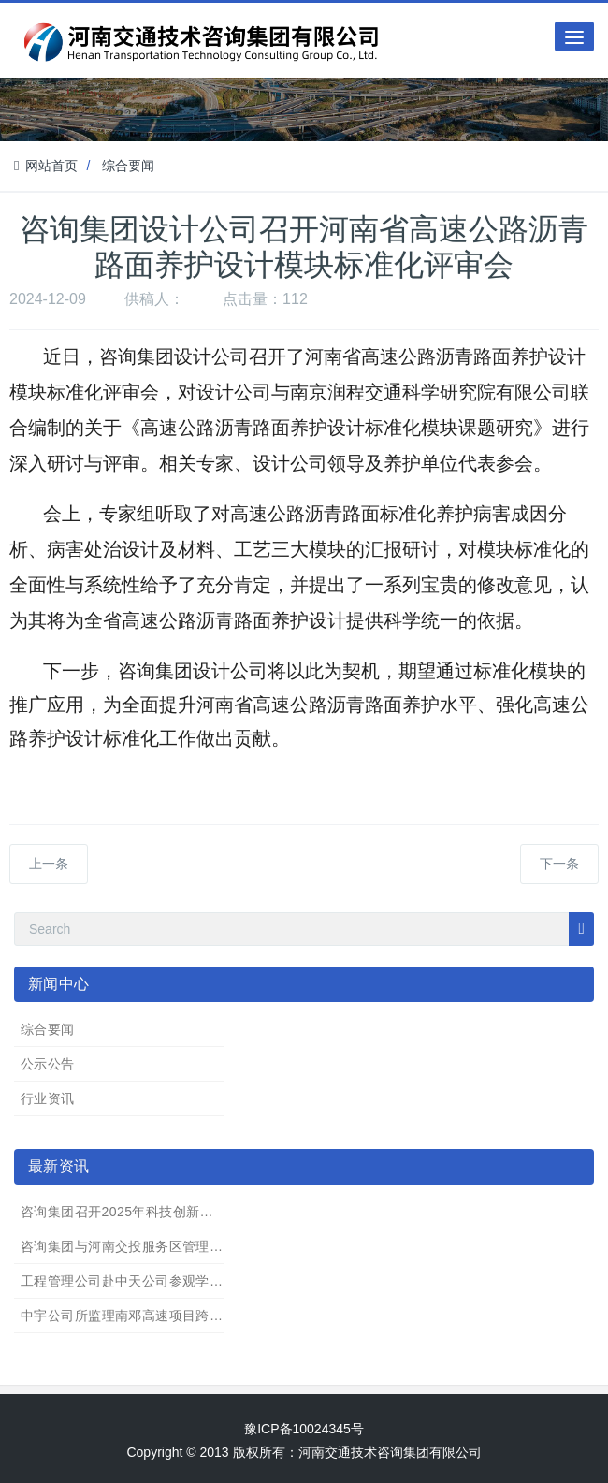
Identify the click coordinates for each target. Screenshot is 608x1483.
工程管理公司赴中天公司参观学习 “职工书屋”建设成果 (182, 1280)
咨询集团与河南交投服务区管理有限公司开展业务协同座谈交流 (209, 1246)
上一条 (48, 863)
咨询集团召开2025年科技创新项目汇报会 (144, 1211)
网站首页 (46, 165)
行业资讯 (48, 1098)
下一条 (559, 863)
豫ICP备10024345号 (304, 1428)
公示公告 (48, 1063)
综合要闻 (128, 165)
